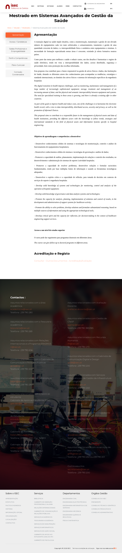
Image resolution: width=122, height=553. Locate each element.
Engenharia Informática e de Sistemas (75, 507)
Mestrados (26, 28)
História (9, 509)
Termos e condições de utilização (83, 548)
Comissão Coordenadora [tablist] (18, 73)
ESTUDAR (50, 6)
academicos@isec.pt (21, 309)
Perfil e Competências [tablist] (18, 58)
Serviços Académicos (43, 517)
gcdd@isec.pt (75, 362)
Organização (11, 516)
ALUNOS (59, 6)
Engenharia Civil (70, 498)
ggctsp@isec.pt (76, 325)
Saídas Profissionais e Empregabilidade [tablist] (18, 50)
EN (111, 3)
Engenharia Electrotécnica (74, 502)
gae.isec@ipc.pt (18, 403)
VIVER (67, 6)
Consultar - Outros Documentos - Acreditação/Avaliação (63, 261)
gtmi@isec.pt (74, 454)
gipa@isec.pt (74, 435)
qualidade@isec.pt (77, 403)
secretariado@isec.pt (78, 469)
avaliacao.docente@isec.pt (81, 309)
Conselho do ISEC (98, 498)
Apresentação (12, 498)
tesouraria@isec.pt (20, 328)
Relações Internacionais (44, 508)
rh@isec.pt (73, 344)
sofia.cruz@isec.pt (19, 448)
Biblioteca (38, 498)
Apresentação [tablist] (18, 35)
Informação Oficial (14, 512)
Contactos (10, 523)
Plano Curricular (18, 65)
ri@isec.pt (15, 347)
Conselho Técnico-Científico (103, 505)
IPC (111, 8)
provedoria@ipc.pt (20, 419)
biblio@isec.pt (17, 381)
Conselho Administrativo (102, 512)
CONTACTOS (77, 6)
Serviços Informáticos (43, 527)
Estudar (17, 28)
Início (10, 28)
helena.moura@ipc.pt (21, 435)
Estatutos (10, 502)
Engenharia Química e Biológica (72, 516)
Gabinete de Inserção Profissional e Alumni (43, 503)
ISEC (32, 6)
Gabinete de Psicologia (44, 540)
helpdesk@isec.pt (77, 384)
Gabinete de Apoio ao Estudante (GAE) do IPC (43, 536)
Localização (11, 519)
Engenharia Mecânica (72, 511)
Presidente (96, 502)
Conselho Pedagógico (101, 509)
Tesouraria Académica (43, 520)
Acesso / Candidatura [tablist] (18, 42)
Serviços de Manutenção (44, 524)
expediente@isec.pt (78, 416)
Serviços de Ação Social (44, 531)
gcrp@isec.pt (17, 366)
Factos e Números (13, 505)
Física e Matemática (71, 520)
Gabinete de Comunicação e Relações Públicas (46, 512)
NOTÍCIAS (40, 6)
